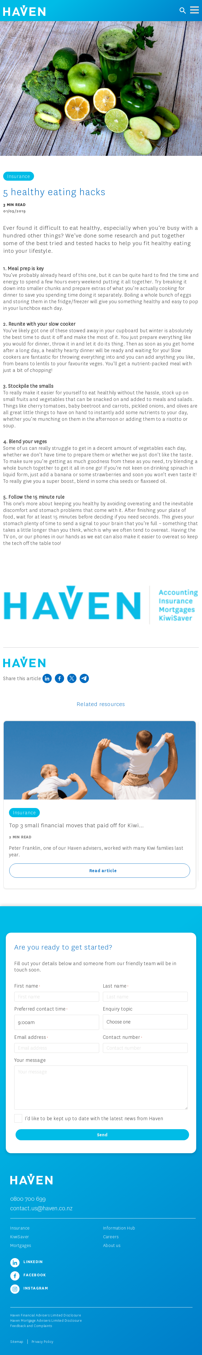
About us (112, 1245)
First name (27, 986)
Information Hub (119, 1228)
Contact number (122, 1037)
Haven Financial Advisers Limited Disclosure (45, 1315)
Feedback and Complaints (31, 1326)
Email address (31, 1037)
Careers (111, 1237)
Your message (30, 1060)
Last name (116, 986)
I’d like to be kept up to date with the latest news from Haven (94, 1118)
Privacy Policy (43, 1341)
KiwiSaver (19, 1237)
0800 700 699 (28, 1198)
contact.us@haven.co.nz (41, 1208)
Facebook (28, 1274)
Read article (103, 870)
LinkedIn (26, 1261)
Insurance (20, 1228)
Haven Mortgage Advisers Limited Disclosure (46, 1320)
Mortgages (20, 1245)
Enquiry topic (118, 1009)
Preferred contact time (41, 1009)
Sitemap (16, 1341)
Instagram (29, 1288)
